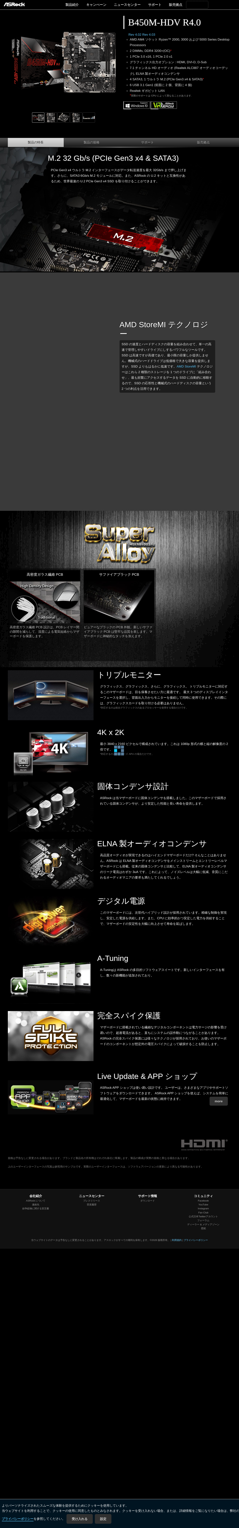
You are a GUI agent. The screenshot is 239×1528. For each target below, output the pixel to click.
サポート (155, 5)
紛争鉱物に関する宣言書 (35, 1208)
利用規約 (177, 1240)
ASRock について (35, 1200)
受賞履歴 (91, 1204)
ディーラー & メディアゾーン (203, 1224)
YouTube (203, 1204)
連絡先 (35, 1204)
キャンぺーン (96, 5)
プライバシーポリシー (18, 1518)
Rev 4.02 (135, 34)
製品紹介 (72, 5)
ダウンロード (147, 1200)
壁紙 (203, 1228)
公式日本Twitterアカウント (203, 1216)
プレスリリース (91, 1200)
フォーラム (203, 1220)
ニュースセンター (127, 5)
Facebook (203, 1200)
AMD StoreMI (186, 366)
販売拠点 (175, 5)
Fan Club (203, 1212)
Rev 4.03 (148, 34)
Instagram (203, 1208)
